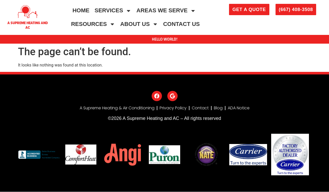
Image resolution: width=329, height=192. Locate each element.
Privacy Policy (173, 108)
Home (80, 10)
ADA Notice (239, 108)
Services (113, 10)
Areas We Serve (166, 10)
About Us (139, 24)
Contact (200, 108)
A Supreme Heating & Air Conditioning (116, 108)
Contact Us (181, 24)
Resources (93, 24)
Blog (218, 108)
